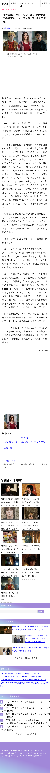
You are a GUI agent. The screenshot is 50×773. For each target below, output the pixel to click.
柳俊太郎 (8, 448)
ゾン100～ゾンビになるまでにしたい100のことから (25, 440)
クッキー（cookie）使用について (30, 756)
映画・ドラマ (10, 461)
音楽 (13, 3)
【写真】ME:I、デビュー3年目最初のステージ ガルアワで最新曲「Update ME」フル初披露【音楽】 (24, 722)
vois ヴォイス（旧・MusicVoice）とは (32, 753)
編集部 (7, 28)
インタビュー (33, 3)
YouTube (39, 750)
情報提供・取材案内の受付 (9, 753)
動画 (44, 3)
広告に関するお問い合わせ (9, 756)
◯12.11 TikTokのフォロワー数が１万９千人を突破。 (22, 677)
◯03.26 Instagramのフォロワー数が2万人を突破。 (21, 674)
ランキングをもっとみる (25, 734)
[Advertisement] (25, 78)
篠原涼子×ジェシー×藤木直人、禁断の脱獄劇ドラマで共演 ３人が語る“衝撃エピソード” (37, 638)
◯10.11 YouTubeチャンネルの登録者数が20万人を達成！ (23, 680)
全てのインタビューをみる (25, 658)
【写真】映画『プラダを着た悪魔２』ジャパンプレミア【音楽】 (24, 703)
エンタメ (22, 3)
